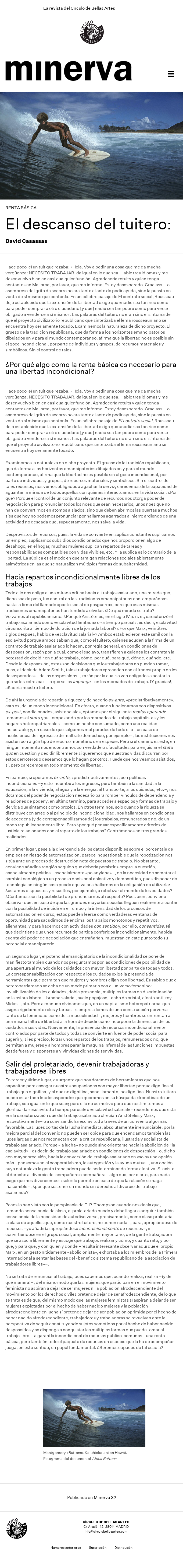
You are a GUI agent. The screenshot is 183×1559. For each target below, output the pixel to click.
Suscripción (97, 1547)
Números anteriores (66, 1547)
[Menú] (171, 74)
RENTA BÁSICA (21, 207)
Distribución (123, 1547)
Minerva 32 (105, 1497)
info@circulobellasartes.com (106, 1531)
